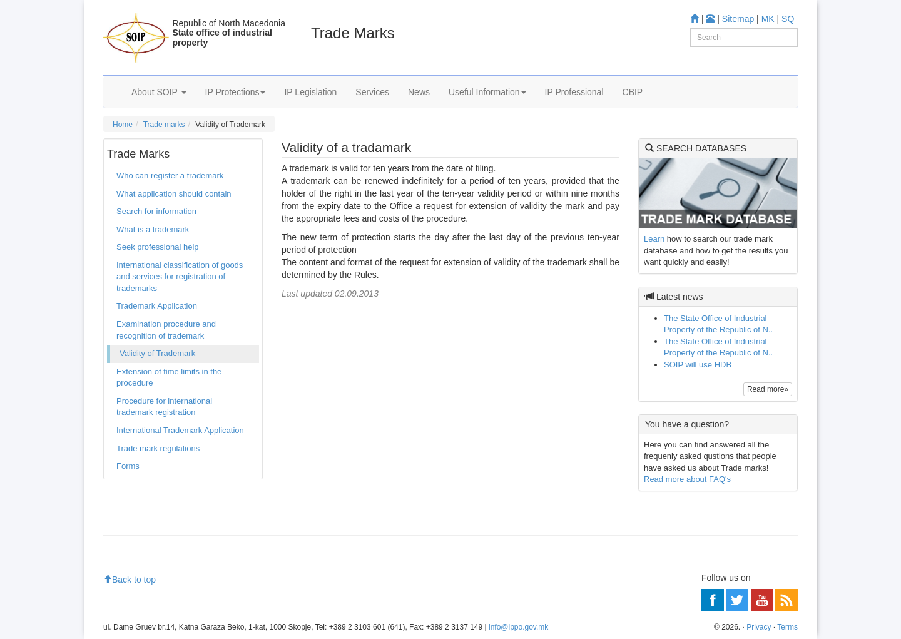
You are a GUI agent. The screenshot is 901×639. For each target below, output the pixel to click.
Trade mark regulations (158, 448)
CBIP (633, 92)
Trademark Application (156, 305)
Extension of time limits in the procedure (168, 377)
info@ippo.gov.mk (518, 627)
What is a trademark (152, 229)
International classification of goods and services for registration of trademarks (179, 276)
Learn (654, 238)
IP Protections (235, 92)
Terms (787, 627)
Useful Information (487, 92)
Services (372, 92)
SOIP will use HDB (697, 364)
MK (768, 19)
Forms (128, 466)
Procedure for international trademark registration (164, 406)
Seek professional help (157, 247)
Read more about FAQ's (687, 479)
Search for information (156, 211)
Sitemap (738, 19)
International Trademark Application (180, 430)
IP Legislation (310, 92)
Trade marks (164, 124)
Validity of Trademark (157, 353)
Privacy (758, 627)
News (419, 92)
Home (123, 124)
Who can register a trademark (169, 175)
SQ (787, 19)
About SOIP (158, 92)
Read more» (767, 389)
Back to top (129, 580)
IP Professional (574, 92)
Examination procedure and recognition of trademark (166, 329)
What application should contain (174, 193)
